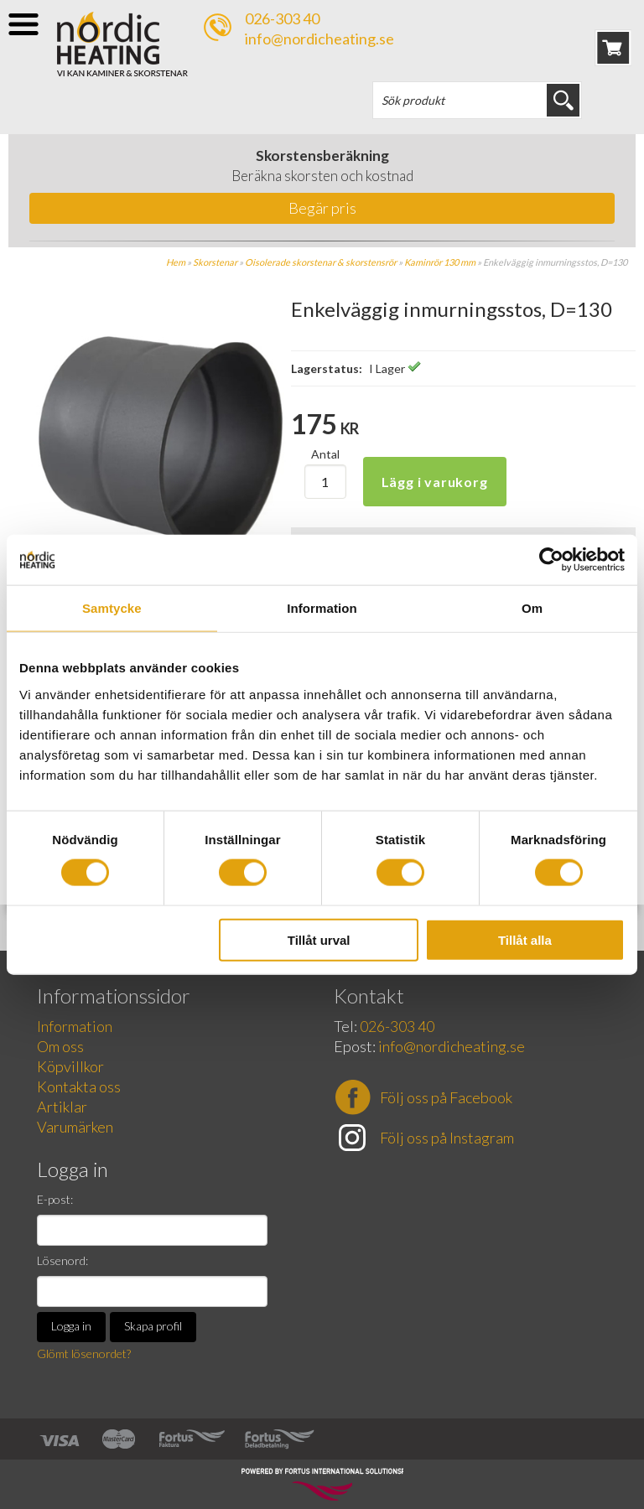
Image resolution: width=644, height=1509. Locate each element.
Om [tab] (532, 608)
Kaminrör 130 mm (439, 262)
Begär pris (322, 208)
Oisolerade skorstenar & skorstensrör (321, 262)
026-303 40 (282, 18)
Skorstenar (215, 262)
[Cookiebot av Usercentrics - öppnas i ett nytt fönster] (551, 560)
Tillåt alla (525, 939)
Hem (175, 262)
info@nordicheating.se (319, 38)
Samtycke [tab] (112, 608)
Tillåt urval (319, 939)
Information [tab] (322, 608)
